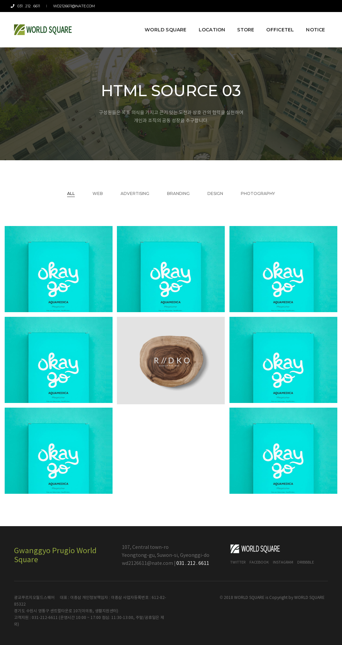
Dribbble (305, 562)
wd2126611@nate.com (73, 6)
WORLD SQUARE (309, 598)
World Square (163, 24)
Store (242, 24)
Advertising (135, 193)
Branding (178, 193)
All (71, 193)
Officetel (277, 24)
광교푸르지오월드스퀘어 (34, 598)
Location (208, 24)
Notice (312, 24)
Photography (258, 193)
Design (215, 193)
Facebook (259, 562)
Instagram (283, 562)
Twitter (237, 562)
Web (98, 193)
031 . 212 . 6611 (28, 6)
